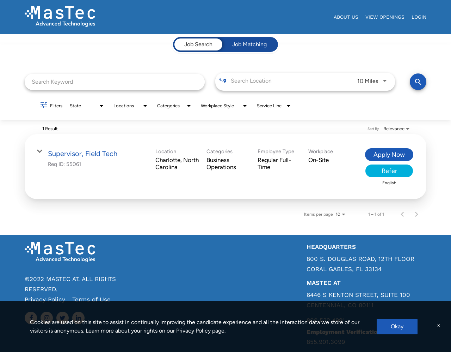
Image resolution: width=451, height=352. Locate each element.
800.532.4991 (326, 320)
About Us (346, 17)
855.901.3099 (326, 341)
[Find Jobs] (418, 81)
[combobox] (115, 81)
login (419, 17)
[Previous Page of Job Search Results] (402, 214)
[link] (225, 166)
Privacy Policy (45, 299)
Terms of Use (91, 299)
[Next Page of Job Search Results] (416, 214)
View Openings (384, 17)
